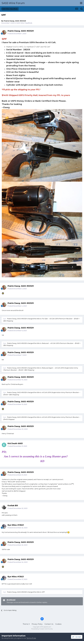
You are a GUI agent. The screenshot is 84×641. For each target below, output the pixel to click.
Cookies (58, 624)
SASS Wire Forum (13, 3)
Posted (17, 33)
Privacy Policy (37, 624)
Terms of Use (31, 638)
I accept (76, 637)
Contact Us (49, 624)
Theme (26, 624)
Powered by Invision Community (42, 629)
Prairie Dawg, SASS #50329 (15, 21)
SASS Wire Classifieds (24, 23)
